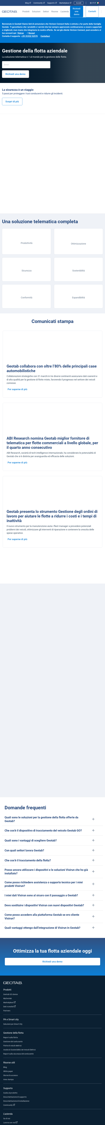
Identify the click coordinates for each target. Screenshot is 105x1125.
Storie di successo (10, 1075)
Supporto (52, 3)
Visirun (20, 33)
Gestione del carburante (12, 1042)
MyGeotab (7, 998)
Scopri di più (12, 101)
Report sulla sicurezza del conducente (18, 1054)
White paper (8, 1071)
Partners (6, 1011)
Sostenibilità (78, 270)
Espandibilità (78, 297)
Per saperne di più (17, 389)
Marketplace (65, 3)
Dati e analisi (19, 1006)
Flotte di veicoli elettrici (12, 1046)
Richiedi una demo (76, 11)
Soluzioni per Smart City (12, 1024)
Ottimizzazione (78, 243)
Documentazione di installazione (16, 1101)
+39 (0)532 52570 (29, 36)
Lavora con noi (20, 1122)
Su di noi (6, 1118)
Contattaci (45, 36)
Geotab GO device (10, 994)
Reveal (31, 33)
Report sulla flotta (10, 1037)
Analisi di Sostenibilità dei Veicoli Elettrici (19, 1050)
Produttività (26, 243)
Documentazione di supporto (15, 1097)
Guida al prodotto (10, 1093)
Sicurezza (27, 270)
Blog (28, 3)
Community (39, 3)
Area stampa (8, 1079)
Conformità (26, 297)
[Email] (26, 64)
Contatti (92, 11)
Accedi (78, 3)
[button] (52, 819)
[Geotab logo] (9, 11)
